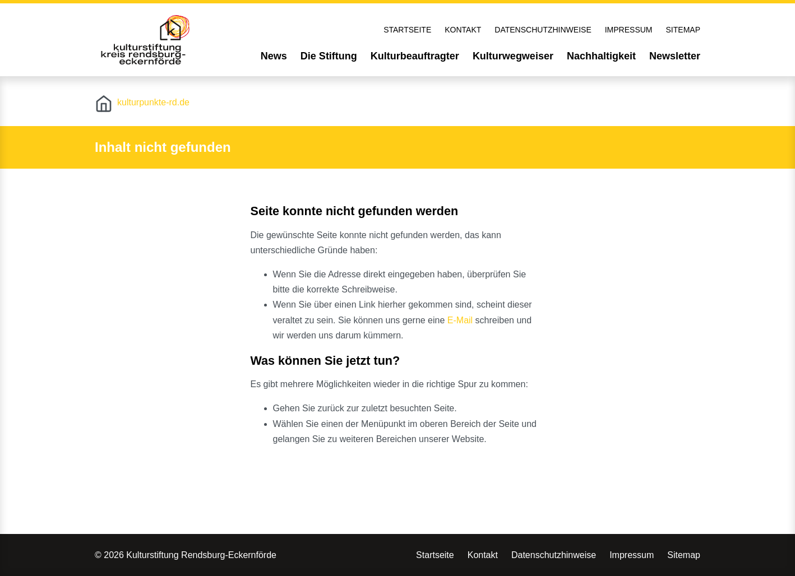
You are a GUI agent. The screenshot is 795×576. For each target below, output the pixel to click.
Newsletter (674, 56)
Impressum (629, 29)
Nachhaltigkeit (601, 56)
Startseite (407, 29)
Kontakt (463, 29)
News (274, 56)
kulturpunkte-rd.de (153, 102)
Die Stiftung (329, 56)
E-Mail (460, 320)
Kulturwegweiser (513, 56)
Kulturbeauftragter (415, 56)
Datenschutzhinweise (542, 29)
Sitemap (683, 29)
